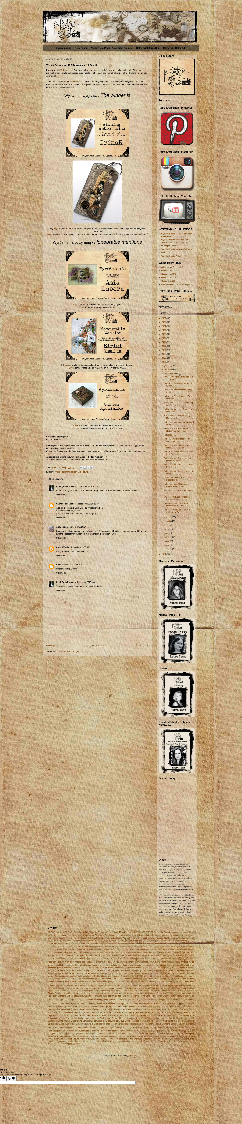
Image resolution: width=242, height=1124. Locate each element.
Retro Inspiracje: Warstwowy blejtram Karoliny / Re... (176, 429)
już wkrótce (162, 970)
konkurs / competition (57, 976)
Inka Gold (61, 970)
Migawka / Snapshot (64, 985)
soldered (127, 1024)
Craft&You (72, 949)
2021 (164, 338)
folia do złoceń (91, 965)
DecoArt (190, 949)
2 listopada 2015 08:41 (86, 582)
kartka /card (85, 973)
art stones (152, 938)
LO (159, 979)
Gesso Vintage (173, 965)
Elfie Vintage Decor (121, 958)
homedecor (140, 968)
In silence (190, 968)
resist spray (121, 1004)
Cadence (81, 943)
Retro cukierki (132, 1004)
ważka (50, 1036)
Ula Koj (149, 1031)
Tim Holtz (186, 1028)
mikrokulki (78, 985)
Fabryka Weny (63, 962)
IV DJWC (107, 970)
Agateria (176, 932)
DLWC (108, 955)
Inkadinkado (71, 970)
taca (151, 1028)
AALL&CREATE (143, 932)
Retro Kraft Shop (75, 1007)
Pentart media (176, 996)
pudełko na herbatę (56, 1004)
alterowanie (125, 935)
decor (50, 952)
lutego (167, 545)
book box (166, 941)
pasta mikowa (80, 996)
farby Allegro (75, 962)
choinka (132, 943)
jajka (114, 970)
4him (134, 932)
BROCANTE (63, 943)
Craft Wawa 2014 (161, 946)
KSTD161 (139, 976)
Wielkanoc (68, 1036)
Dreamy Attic (153, 955)
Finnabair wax (68, 965)
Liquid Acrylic (129, 979)
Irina (49, 234)
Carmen (75, 425)
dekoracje (92, 952)
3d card (101, 932)
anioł (170, 935)
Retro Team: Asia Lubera (163, 1007)
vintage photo (94, 1034)
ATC (73, 941)
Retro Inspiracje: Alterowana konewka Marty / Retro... (175, 485)
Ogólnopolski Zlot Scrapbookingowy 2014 (65, 991)
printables (120, 1000)
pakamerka (137, 993)
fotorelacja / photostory (132, 965)
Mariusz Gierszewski (93, 982)
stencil (101, 1028)
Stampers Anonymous (64, 1028)
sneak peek (111, 1024)
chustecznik (150, 943)
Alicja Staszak (114, 935)
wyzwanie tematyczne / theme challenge (113, 1041)
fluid (83, 965)
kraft (75, 976)
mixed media (158, 985)
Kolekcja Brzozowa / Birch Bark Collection (160, 973)
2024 (164, 326)
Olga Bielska (60, 993)
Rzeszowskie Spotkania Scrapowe (149, 1018)
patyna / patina (124, 996)
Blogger (133, 1055)
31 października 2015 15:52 (88, 486)
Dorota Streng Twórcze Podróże (126, 955)
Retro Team (81, 48)
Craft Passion (138, 946)
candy (110, 943)
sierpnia (167, 521)
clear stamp (169, 943)
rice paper (156, 1015)
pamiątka (147, 993)
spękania (135, 1024)
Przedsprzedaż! (170, 435)
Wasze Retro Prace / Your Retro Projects (111, 48)
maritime (80, 982)
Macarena (181, 979)
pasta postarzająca (94, 996)
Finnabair (111, 962)
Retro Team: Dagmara (184, 1007)
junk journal (141, 970)
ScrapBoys (110, 1021)
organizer (99, 993)
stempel (95, 1028)
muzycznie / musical (63, 988)
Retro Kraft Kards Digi (147, 48)
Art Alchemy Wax (118, 938)
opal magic (71, 993)
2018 (164, 350)
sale (167, 1018)
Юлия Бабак (62, 565)
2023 (164, 330)
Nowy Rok (175, 988)
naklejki (112, 988)
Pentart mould (188, 996)
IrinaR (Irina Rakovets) (66, 486)
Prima (85, 1000)
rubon (96, 1018)
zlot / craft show (161, 1041)
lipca (166, 525)
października (169, 373)
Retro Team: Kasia (102, 1010)
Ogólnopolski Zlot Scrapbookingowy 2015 (100, 991)
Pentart (152, 996)
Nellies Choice (122, 988)
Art (63, 938)
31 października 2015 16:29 (86, 504)
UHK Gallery (139, 1031)
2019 (164, 346)
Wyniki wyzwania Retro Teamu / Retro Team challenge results (106, 1039)
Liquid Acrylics (141, 979)
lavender (77, 979)
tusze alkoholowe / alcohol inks (97, 1031)
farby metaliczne (89, 962)
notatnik (132, 988)
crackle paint (102, 946)
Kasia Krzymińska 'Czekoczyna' (119, 973)
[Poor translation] (11, 1078)
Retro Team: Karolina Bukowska (79, 1010)
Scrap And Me (64, 1021)
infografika (52, 970)
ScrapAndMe (76, 1021)
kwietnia (168, 537)
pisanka (57, 1000)
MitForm (148, 985)
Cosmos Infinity (63, 946)
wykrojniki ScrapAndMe (149, 1036)
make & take (70, 982)
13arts (91, 932)
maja (166, 533)
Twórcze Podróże (126, 1031)
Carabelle (124, 943)
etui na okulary (160, 958)
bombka (158, 941)
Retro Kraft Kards (186, 1004)
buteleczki (73, 943)
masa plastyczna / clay (113, 982)
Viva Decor (135, 1034)
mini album (98, 985)
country (73, 946)
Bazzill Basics (88, 941)
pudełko (191, 1000)
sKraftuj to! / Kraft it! (169, 246)
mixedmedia (170, 985)
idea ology (161, 968)
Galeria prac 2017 (168, 271)
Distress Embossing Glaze (175, 952)
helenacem (119, 968)
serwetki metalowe (147, 1021)
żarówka (179, 1041)
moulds (51, 988)
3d (96, 932)
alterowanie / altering (140, 935)
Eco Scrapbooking (181, 955)
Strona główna (63, 48)
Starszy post (143, 645)
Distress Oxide (58, 955)
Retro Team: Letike (119, 1010)
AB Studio (155, 932)
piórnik (50, 1000)
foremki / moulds (115, 965)
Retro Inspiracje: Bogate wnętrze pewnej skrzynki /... (177, 459)
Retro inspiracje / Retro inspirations (154, 1004)
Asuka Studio (65, 941)
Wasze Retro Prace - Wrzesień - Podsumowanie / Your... (177, 498)
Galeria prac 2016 (168, 274)
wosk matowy (97, 1036)
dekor (65, 952)
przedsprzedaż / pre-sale (167, 1000)
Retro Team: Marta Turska (178, 1010)
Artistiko (174, 938)
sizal (56, 1024)
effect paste (90, 958)
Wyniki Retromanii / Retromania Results (71, 472)
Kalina (60, 973)
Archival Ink (57, 938)
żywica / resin (78, 1044)
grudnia (167, 365)
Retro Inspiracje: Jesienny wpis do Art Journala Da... (178, 511)
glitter (59, 968)
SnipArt (119, 1024)
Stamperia (166, 1024)
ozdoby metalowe (124, 993)
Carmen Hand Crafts (65, 504)
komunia (190, 973)
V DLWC (190, 1031)
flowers (78, 965)
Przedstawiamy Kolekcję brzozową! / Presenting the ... (179, 478)
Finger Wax (101, 962)
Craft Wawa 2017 (60, 949)
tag (155, 1028)
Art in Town (132, 938)
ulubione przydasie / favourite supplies (169, 1031)
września (168, 517)
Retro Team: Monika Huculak (104, 1012)
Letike (103, 979)
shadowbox (172, 1021)
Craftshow (114, 949)
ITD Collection (97, 970)
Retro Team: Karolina (57, 1010)
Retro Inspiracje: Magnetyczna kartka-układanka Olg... (176, 446)
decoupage (57, 952)
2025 (164, 322)
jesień (123, 970)
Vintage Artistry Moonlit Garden (74, 1034)
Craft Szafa (148, 946)
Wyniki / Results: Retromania (173, 256)
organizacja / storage (85, 993)
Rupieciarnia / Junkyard (110, 1018)
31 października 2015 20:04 (74, 527)
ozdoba (113, 993)
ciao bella (159, 943)
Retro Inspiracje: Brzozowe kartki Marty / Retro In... (177, 440)
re (79, 1004)
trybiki (81, 1031)
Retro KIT (174, 1004)
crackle (80, 946)
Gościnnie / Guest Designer (74, 968)
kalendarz (181, 970)
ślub (141, 1028)
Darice (156, 949)
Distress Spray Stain (75, 955)
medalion (165, 982)
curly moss (123, 949)
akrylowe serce (54, 935)
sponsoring (144, 1024)
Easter (170, 955)
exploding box (173, 958)
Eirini (67, 365)
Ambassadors (155, 935)
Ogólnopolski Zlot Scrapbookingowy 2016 (135, 991)
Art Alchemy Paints (85, 938)
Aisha (59, 527)
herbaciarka (130, 968)
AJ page (183, 932)
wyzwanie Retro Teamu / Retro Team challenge (173, 1039)
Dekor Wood (73, 952)
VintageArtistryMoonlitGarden (112, 1034)
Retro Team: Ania (145, 1007)
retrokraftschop (133, 1015)
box (187, 941)
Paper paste (162, 993)
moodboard (189, 985)
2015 (164, 362)
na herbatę (78, 988)
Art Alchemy (71, 938)
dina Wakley (143, 952)
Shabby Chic (161, 1021)
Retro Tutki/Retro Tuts (174, 48)
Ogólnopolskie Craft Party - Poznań (168, 991)
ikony (168, 968)
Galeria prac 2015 (168, 277)
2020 (164, 342)
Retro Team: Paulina (70, 1015)
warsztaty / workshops (149, 1034)
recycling (84, 1004)
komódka (182, 973)
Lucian (163, 979)
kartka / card (74, 973)
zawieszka (149, 1041)
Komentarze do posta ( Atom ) (70, 651)
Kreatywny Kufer (128, 976)
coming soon (188, 943)
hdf (106, 968)
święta (146, 1028)
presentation (66, 1000)
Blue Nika (145, 941)
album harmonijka (74, 935)
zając (133, 1041)
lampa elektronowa (186, 976)
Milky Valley (88, 985)
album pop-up (88, 935)
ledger (97, 979)
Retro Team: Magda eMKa (138, 1010)
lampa (175, 976)
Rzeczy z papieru (127, 1018)
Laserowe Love (67, 979)
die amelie (129, 952)
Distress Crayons (156, 952)
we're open (58, 1036)
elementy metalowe (104, 958)
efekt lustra (61, 958)
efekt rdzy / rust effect (76, 958)
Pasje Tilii (69, 996)
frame (145, 965)
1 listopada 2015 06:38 (79, 547)
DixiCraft (101, 955)
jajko (118, 970)
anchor (165, 935)
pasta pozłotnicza (110, 996)
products (128, 1000)
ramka (67, 1004)
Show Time (183, 1021)
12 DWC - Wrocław (73, 932)
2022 (164, 334)
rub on (85, 1018)
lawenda (85, 979)
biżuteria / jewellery (117, 941)
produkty (136, 1000)
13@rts (85, 932)
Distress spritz (91, 955)
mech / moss (155, 982)
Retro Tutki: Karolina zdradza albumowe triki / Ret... (176, 504)
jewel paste (131, 970)
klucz (139, 973)
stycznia (168, 549)
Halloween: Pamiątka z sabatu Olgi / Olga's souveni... (179, 404)
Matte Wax (134, 982)
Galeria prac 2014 (168, 281)
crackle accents (90, 946)
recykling (92, 1004)
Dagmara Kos (147, 949)
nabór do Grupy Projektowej (95, 988)
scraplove (120, 1021)
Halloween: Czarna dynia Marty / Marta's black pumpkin (177, 416)
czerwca (168, 529)
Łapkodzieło (172, 979)
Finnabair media (173, 962)
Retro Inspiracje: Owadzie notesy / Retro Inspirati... (178, 466)
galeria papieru (154, 965)
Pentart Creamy (162, 996)
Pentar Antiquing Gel (140, 996)
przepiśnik (182, 1000)
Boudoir (182, 941)
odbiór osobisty (187, 988)
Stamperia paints (178, 1024)
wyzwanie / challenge (143, 1039)
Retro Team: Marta (158, 1010)
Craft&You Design (84, 949)
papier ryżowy (188, 993)
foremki (105, 965)
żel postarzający (65, 1044)
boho (152, 941)
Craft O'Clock (125, 946)
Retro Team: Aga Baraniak (104, 1007)
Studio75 (127, 1028)
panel (154, 993)
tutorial (115, 1031)
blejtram (129, 941)
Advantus (168, 932)
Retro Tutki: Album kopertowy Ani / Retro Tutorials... (178, 453)
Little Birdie (152, 979)
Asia (75, 305)
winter (76, 1036)
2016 (164, 358)
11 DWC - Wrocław (56, 932)
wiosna (82, 1036)
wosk (88, 1036)
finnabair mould (187, 962)
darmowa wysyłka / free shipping (173, 949)
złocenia (171, 1041)
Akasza (191, 932)
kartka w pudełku (98, 973)
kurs (145, 976)
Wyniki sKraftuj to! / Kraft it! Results (63, 1039)
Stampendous (155, 1024)
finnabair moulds (55, 965)
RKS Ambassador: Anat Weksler (175, 1015)
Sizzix (61, 1024)
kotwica (69, 976)
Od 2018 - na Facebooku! (172, 267)
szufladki (135, 1028)
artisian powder (163, 938)
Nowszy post (51, 645)
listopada (168, 369)
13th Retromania (77, 82)
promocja (145, 1000)
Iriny (55, 228)
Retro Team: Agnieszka (127, 1007)
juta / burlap (152, 970)
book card (174, 941)
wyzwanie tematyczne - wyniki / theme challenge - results (72, 1041)
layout (91, 979)
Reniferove (110, 1004)
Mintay (141, 985)
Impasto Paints (178, 968)
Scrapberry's (88, 1021)
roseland (78, 1018)
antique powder (179, 935)
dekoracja (84, 952)
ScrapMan (129, 1021)
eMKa (142, 958)
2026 (164, 318)
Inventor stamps (83, 970)
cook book (52, 946)
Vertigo (51, 1034)
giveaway (52, 968)
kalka (66, 973)
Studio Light (117, 1028)
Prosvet (152, 1000)
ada (161, 932)
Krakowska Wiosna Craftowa (89, 976)
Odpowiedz (61, 494)
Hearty (111, 968)
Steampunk (86, 1028)
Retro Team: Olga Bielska (172, 1012)
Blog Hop (137, 941)
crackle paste (114, 946)
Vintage (57, 1034)
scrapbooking (99, 1021)
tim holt (178, 1028)
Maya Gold (144, 982)
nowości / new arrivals (160, 988)
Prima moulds (109, 1000)
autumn (79, 941)
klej (135, 973)
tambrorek (170, 1028)
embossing (134, 958)
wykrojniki (134, 1036)
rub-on (91, 1018)
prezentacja (77, 1000)
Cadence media (92, 943)
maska (126, 982)
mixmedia (180, 985)
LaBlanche (167, 976)
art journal (142, 938)
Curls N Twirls (62, 547)
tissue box (73, 1031)
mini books (108, 985)
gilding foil (190, 965)
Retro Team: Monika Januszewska (131, 1012)
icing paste (151, 968)
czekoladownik (135, 949)
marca (167, 541)
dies (136, 952)
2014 (164, 554)
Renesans (101, 1004)
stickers (108, 1028)
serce (136, 1021)
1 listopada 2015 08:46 (78, 565)
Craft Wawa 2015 (176, 946)
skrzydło (101, 1024)
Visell (127, 1034)
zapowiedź (140, 1041)
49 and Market (125, 932)
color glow (178, 943)
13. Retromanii (66, 70)
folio (99, 965)
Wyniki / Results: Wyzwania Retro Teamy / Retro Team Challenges (175, 241)
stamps (78, 1028)
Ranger (74, 1004)
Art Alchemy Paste (102, 938)
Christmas (140, 943)
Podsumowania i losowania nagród (175, 284)
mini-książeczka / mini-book (126, 985)
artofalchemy (184, 938)
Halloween (99, 968)
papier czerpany (175, 993)
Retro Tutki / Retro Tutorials (114, 1015)
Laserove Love (54, 979)
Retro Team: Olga (153, 1012)
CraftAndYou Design (101, 949)
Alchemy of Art (101, 935)
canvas (116, 943)
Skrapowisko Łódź (90, 1024)
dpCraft (144, 955)
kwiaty (150, 976)
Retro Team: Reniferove (90, 1015)
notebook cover (143, 988)
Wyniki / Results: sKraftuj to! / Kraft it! (176, 249)
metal (187, 982)
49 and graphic (111, 932)
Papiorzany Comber (56, 996)
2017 (164, 354)
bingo (106, 941)
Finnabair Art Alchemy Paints (128, 962)
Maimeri (60, 982)
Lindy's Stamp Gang (114, 979)
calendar (103, 943)
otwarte (107, 993)
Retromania (166, 253)
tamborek (161, 1028)
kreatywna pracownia (111, 976)
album (63, 935)
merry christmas (177, 982)
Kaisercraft (172, 970)
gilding (182, 965)
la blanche (158, 976)
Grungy (91, 968)
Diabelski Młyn (118, 952)
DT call (163, 955)
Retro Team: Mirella (83, 1012)
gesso (163, 965)
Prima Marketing (95, 1000)
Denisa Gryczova (104, 952)
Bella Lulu (99, 941)
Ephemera (149, 958)
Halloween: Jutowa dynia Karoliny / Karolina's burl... (178, 391)
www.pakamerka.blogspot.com (116, 1036)
